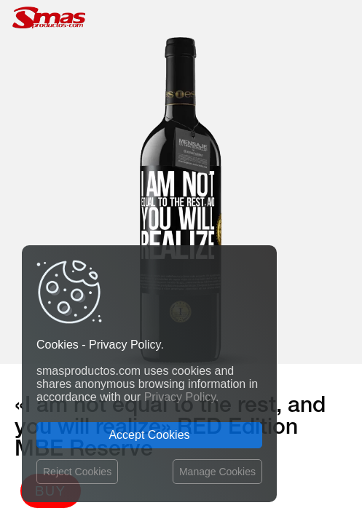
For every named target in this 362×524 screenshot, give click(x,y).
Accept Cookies (149, 435)
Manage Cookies (217, 471)
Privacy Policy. (181, 397)
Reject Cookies (77, 471)
